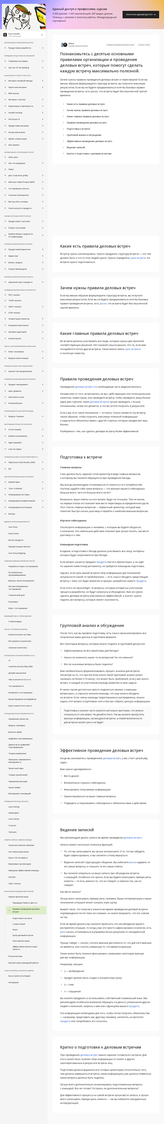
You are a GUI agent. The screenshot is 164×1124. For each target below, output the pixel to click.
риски (103, 303)
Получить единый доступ (141, 14)
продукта (101, 562)
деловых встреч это (86, 386)
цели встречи (138, 257)
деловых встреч (112, 758)
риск (63, 931)
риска (132, 862)
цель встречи (133, 349)
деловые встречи (99, 401)
